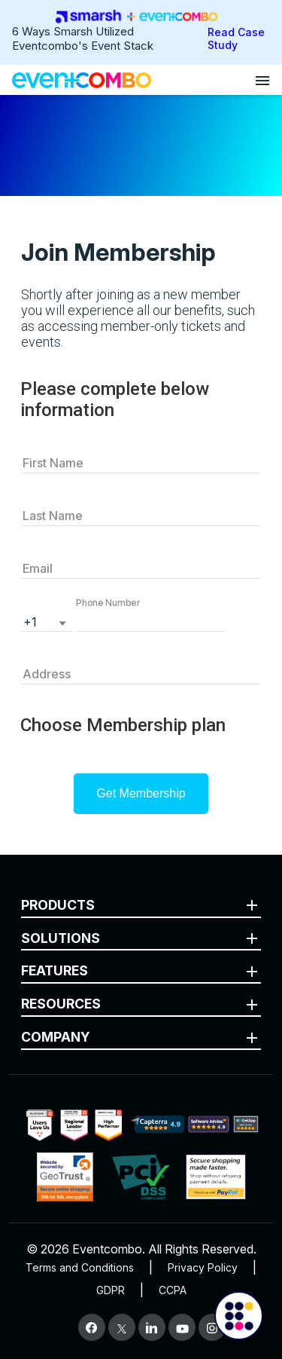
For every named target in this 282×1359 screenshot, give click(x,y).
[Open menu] (262, 80)
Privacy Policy (203, 1267)
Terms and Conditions (80, 1267)
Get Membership (140, 793)
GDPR (110, 1290)
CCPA (172, 1290)
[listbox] (47, 620)
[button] (150, 620)
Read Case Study (236, 38)
